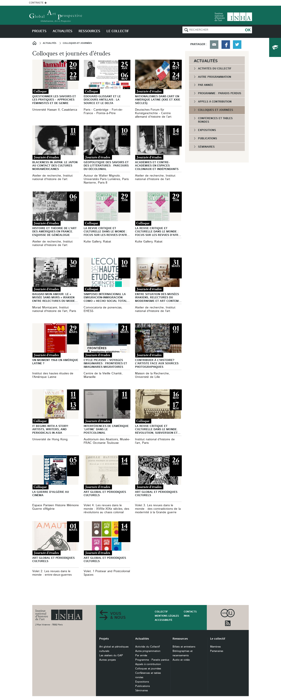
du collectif (275, 47)
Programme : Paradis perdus (219, 93)
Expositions (207, 130)
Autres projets (107, 660)
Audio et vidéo (181, 660)
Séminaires (206, 146)
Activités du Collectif (214, 68)
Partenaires (216, 651)
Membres (215, 647)
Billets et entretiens (184, 647)
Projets (104, 638)
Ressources (180, 638)
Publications (207, 138)
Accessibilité (163, 620)
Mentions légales (167, 616)
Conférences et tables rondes (215, 120)
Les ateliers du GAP (111, 655)
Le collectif (217, 638)
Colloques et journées (215, 110)
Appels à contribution (215, 101)
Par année (205, 85)
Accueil (36, 43)
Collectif (161, 611)
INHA (186, 616)
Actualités (142, 638)
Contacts (190, 611)
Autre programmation (214, 77)
